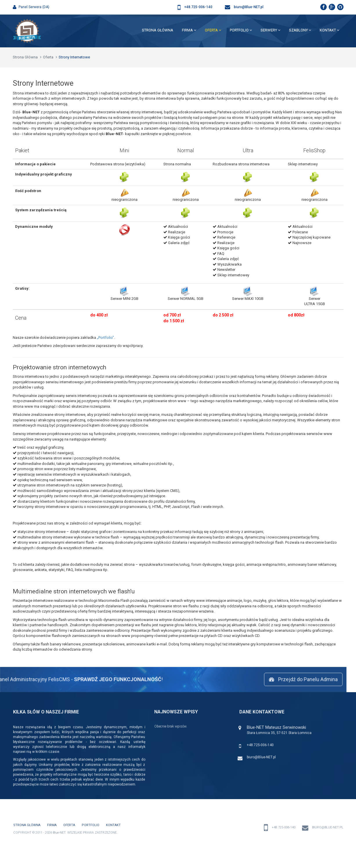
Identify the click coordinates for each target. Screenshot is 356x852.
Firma (189, 30)
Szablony (300, 30)
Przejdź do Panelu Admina (299, 679)
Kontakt (329, 30)
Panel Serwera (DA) (31, 7)
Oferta (213, 30)
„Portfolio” (105, 337)
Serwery (270, 30)
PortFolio (241, 30)
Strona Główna (157, 30)
